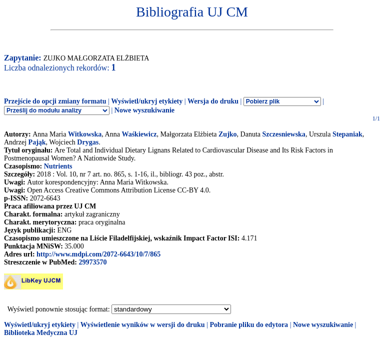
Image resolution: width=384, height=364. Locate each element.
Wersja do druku (213, 101)
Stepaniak (347, 134)
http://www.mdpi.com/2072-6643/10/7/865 (98, 254)
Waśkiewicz (139, 134)
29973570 (92, 262)
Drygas (87, 142)
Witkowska (85, 134)
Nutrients (58, 166)
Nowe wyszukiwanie (144, 110)
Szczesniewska (284, 134)
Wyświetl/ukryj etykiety (146, 101)
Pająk (37, 142)
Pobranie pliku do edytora (249, 324)
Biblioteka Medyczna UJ (41, 332)
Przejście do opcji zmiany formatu (55, 101)
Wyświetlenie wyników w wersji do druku (142, 324)
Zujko (227, 134)
